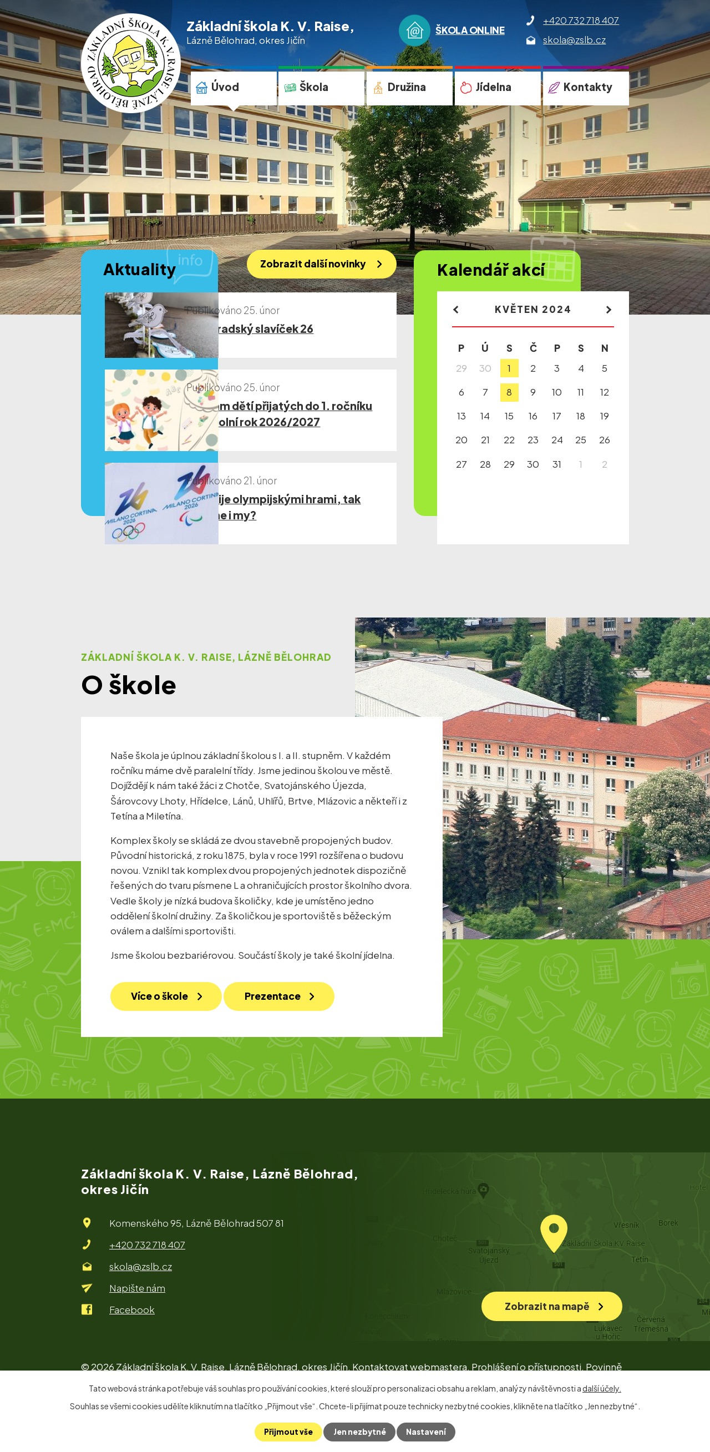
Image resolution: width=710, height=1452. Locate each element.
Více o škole (163, 1028)
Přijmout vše (287, 1432)
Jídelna (493, 86)
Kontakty (588, 86)
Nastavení (427, 1432)
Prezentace (285, 1028)
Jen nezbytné (359, 1432)
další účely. (601, 1388)
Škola (314, 86)
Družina (407, 86)
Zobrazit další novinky (310, 265)
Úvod (225, 86)
